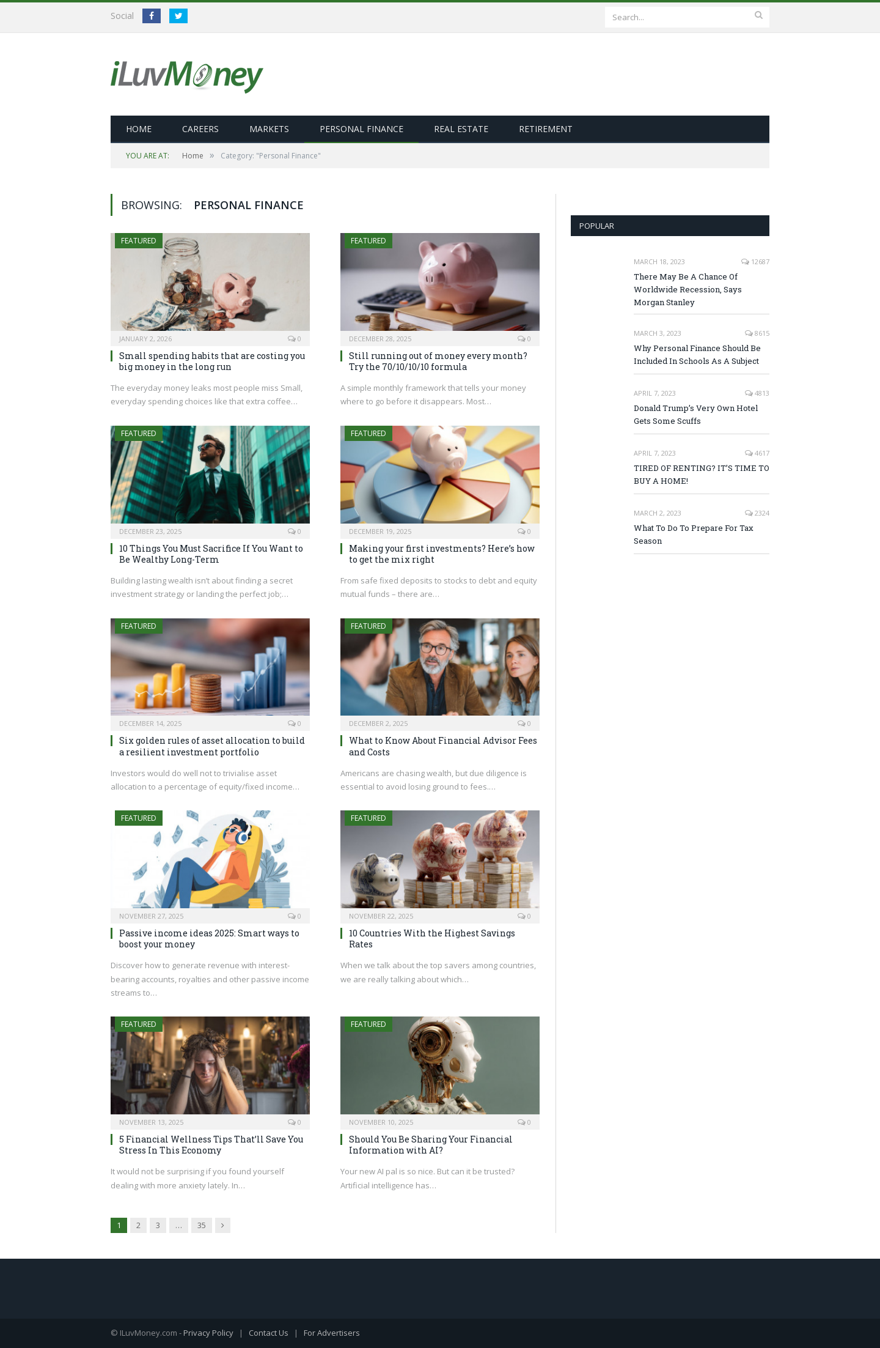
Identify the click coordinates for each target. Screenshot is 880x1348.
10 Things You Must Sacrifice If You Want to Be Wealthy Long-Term (211, 554)
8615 (757, 333)
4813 (757, 393)
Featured (138, 240)
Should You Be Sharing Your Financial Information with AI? (431, 1144)
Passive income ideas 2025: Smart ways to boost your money (209, 938)
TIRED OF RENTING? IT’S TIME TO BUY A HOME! (701, 474)
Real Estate (461, 129)
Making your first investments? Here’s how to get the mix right (442, 554)
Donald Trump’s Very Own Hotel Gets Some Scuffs (696, 414)
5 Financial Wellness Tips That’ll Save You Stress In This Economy (211, 1144)
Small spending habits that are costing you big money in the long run (212, 361)
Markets (269, 129)
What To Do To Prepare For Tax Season (694, 534)
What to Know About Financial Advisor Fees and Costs (443, 746)
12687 (755, 261)
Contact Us (268, 1332)
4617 (757, 452)
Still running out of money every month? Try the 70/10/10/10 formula (438, 361)
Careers (200, 129)
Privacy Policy (208, 1332)
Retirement (546, 129)
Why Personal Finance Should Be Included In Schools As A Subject (697, 354)
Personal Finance (361, 129)
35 (201, 1225)
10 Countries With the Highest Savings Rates (432, 938)
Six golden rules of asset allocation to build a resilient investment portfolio (212, 746)
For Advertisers (332, 1332)
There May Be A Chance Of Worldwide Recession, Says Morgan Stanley (688, 289)
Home (139, 129)
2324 (757, 512)
